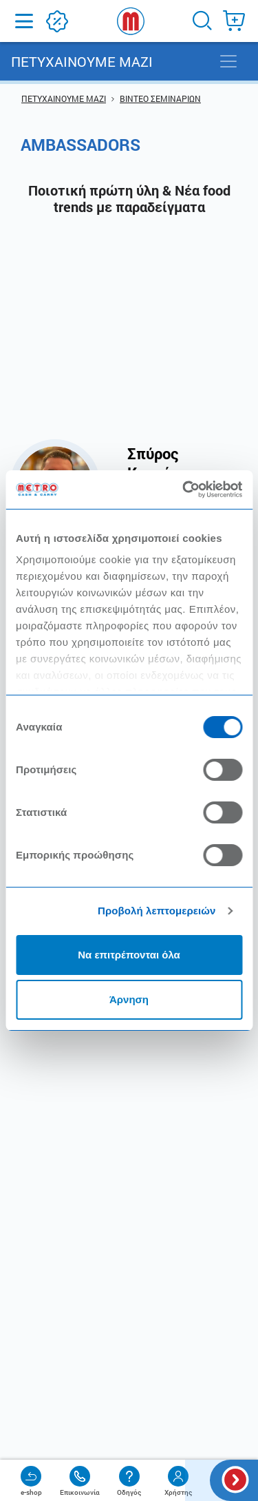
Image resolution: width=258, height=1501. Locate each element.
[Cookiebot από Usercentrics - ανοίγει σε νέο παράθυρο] (183, 489)
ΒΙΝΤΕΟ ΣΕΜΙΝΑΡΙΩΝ (160, 98)
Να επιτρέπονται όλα (129, 955)
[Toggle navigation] (228, 61)
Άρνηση (129, 999)
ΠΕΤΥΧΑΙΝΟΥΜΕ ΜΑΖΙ (63, 98)
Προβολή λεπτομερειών (157, 910)
